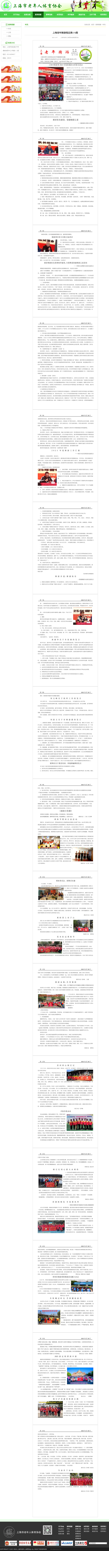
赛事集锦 (78, 1538)
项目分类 (86, 1529)
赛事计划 (78, 1529)
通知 (9, 36)
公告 (9, 32)
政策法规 (61, 1533)
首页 (92, 24)
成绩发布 (78, 1536)
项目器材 (86, 1531)
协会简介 (61, 1529)
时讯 (9, 28)
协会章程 (61, 1531)
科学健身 (95, 1529)
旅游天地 (95, 1531)
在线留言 (103, 1529)
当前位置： (87, 24)
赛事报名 (78, 1533)
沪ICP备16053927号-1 (56, 1549)
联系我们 (103, 1531)
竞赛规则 (78, 1531)
